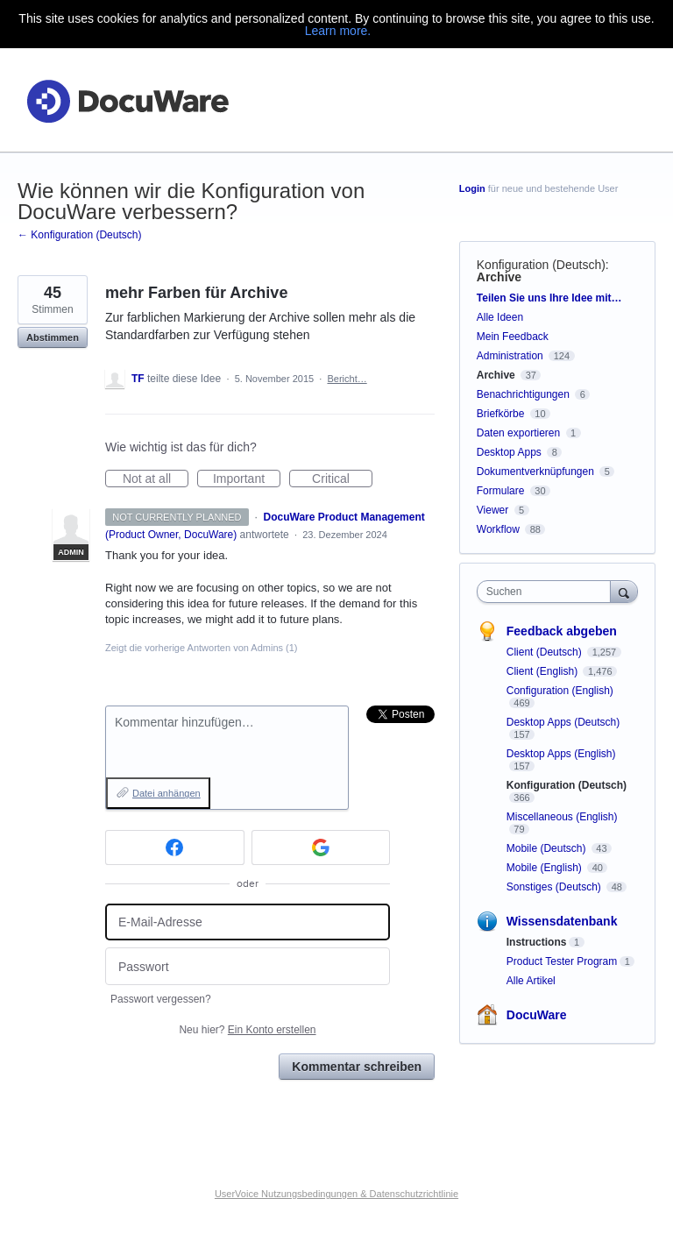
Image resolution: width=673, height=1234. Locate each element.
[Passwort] (247, 966)
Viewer (492, 510)
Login (472, 188)
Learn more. (338, 31)
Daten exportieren (518, 433)
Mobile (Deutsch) (548, 848)
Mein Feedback (513, 336)
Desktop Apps (509, 452)
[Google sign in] (321, 847)
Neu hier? (247, 1030)
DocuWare (537, 1015)
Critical (342, 479)
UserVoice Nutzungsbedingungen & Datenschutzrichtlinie (336, 1193)
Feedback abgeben (562, 631)
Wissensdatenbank (562, 921)
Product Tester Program (562, 961)
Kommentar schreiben (357, 1067)
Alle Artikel (531, 981)
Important (246, 479)
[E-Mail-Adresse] (247, 922)
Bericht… (346, 378)
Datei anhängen (166, 793)
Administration (510, 356)
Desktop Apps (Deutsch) (563, 722)
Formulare (501, 491)
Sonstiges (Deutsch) (555, 887)
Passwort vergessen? (160, 999)
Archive (499, 277)
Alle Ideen (500, 317)
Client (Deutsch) (545, 652)
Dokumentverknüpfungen (535, 471)
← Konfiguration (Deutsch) (79, 235)
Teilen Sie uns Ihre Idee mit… (549, 298)
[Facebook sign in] (174, 847)
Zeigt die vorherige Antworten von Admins (201, 647)
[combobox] (547, 591)
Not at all (155, 479)
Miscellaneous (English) (562, 817)
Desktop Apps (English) (561, 754)
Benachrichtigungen (523, 394)
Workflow (498, 529)
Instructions (537, 942)
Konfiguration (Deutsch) (541, 265)
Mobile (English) (545, 868)
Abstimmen (52, 337)
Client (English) (544, 671)
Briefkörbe (501, 414)
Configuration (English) (560, 690)
